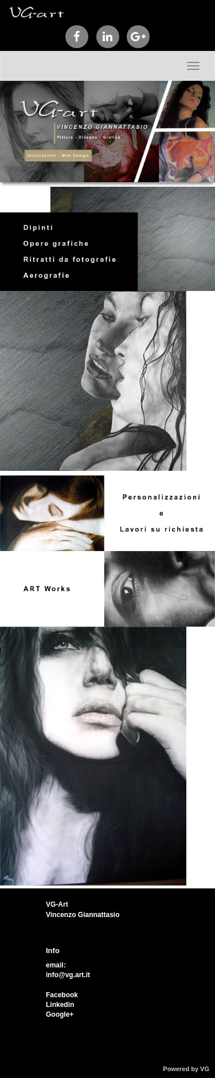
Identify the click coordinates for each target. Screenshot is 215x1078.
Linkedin (60, 1005)
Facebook (62, 995)
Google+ (59, 1014)
